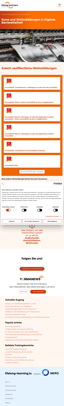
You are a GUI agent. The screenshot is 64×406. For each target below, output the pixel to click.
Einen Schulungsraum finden (15, 314)
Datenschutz (8, 394)
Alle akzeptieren (52, 221)
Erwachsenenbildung (12, 326)
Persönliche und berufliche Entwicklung (19, 360)
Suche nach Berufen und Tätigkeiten (18, 306)
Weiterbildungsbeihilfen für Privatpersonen (20, 309)
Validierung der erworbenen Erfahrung (19, 329)
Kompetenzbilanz (11, 337)
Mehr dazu (24, 291)
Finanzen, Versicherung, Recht (16, 357)
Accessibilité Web (11, 165)
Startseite (4, 14)
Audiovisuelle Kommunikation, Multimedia (18, 14)
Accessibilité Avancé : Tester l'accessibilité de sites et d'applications (29, 102)
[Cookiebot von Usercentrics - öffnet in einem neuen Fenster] (55, 184)
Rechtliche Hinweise (10, 386)
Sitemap (7, 402)
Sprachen (8, 354)
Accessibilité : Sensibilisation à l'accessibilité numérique (25, 150)
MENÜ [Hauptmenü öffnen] (59, 6)
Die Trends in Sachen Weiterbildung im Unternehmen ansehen (27, 317)
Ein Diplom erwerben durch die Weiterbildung (21, 332)
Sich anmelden (38, 291)
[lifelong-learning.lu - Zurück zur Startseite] (10, 5)
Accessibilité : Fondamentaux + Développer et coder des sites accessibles (31, 87)
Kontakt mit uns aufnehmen (32, 269)
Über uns (7, 381)
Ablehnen (12, 221)
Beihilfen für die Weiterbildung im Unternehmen (22, 312)
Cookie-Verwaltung (10, 390)
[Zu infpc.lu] (32, 375)
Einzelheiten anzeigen (52, 216)
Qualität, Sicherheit (12, 363)
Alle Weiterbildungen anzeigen (32, 171)
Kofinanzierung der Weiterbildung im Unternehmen (23, 334)
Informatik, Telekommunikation (16, 349)
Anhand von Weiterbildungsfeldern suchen (20, 304)
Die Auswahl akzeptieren (32, 221)
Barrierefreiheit (9, 398)
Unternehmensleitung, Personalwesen (18, 352)
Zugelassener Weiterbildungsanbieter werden (21, 340)
